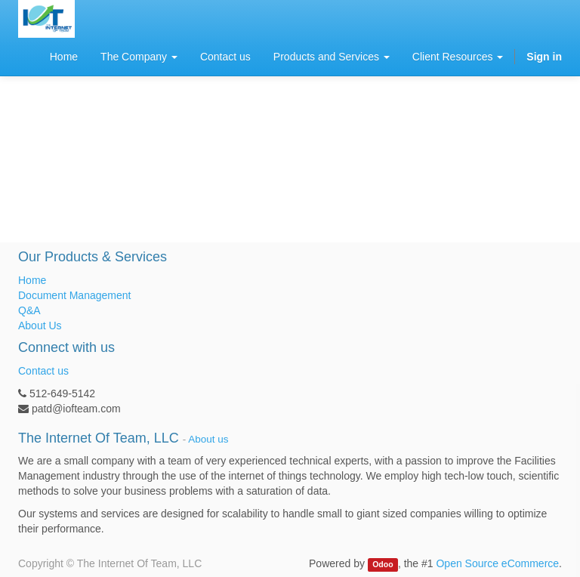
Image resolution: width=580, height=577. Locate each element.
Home (32, 280)
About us (208, 439)
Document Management (74, 295)
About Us (40, 325)
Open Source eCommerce (497, 563)
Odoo (382, 564)
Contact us (43, 371)
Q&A (29, 310)
